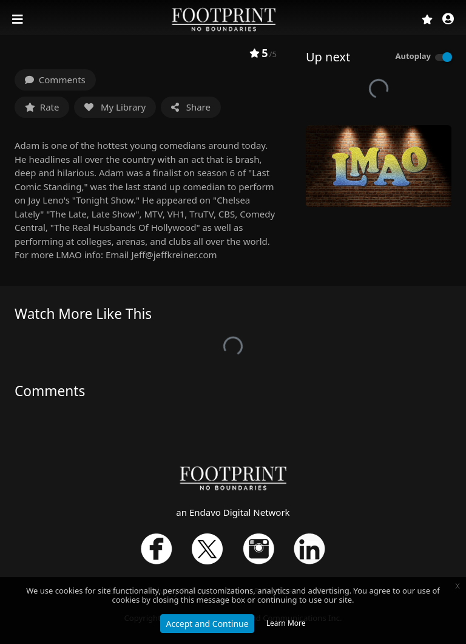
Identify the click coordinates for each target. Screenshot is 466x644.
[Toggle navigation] (18, 19)
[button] (448, 20)
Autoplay (413, 55)
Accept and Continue (207, 623)
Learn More (286, 623)
